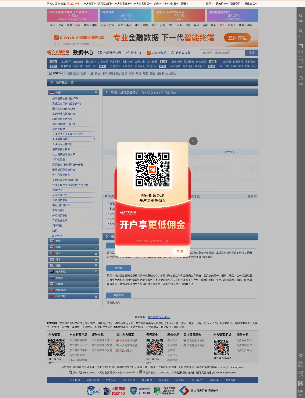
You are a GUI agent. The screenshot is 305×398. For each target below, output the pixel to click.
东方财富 (89, 3)
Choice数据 (170, 3)
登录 (208, 3)
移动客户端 (73, 3)
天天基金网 (104, 3)
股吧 (183, 3)
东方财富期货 (141, 3)
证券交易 (235, 3)
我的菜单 (221, 3)
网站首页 (52, 3)
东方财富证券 (122, 3)
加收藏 (62, 3)
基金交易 (250, 3)
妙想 (156, 3)
